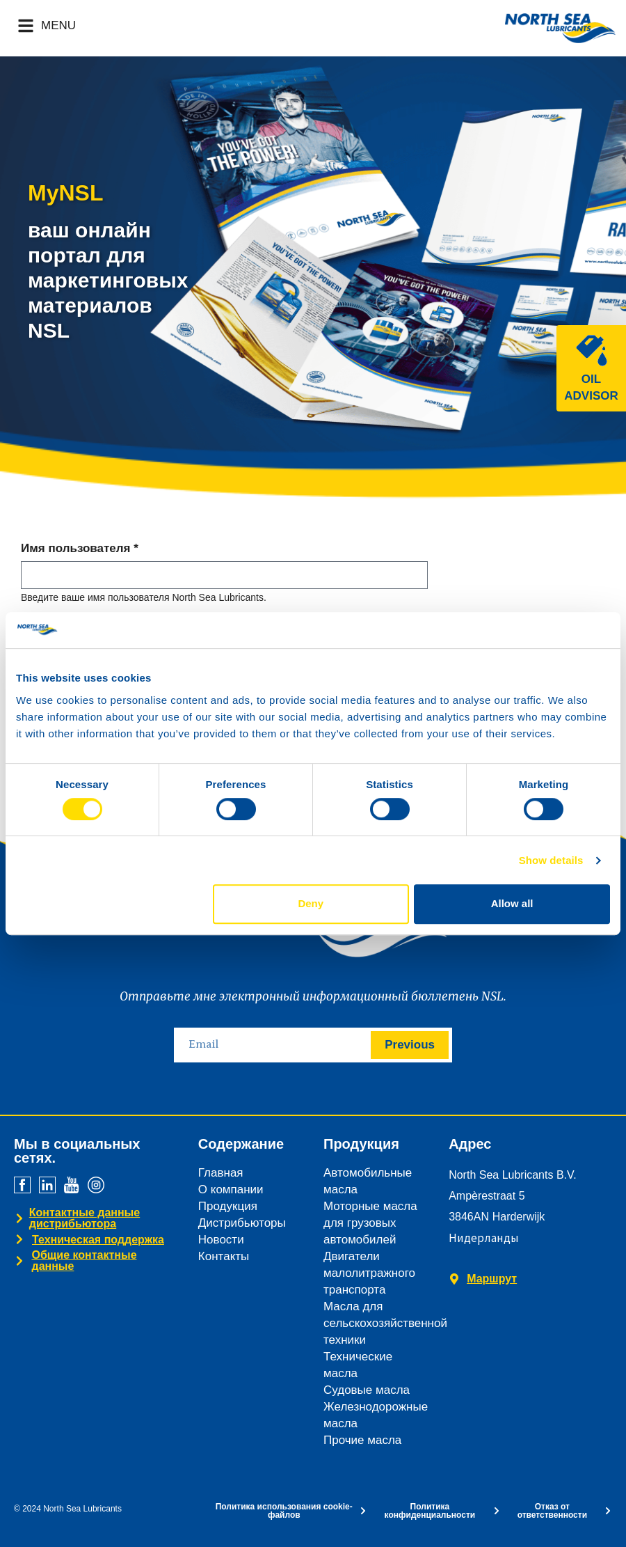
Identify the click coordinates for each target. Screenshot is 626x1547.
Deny (310, 903)
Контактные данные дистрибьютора (84, 1218)
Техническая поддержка (98, 1240)
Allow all (512, 903)
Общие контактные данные (83, 1260)
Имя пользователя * (79, 548)
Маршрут (492, 1279)
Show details (551, 860)
